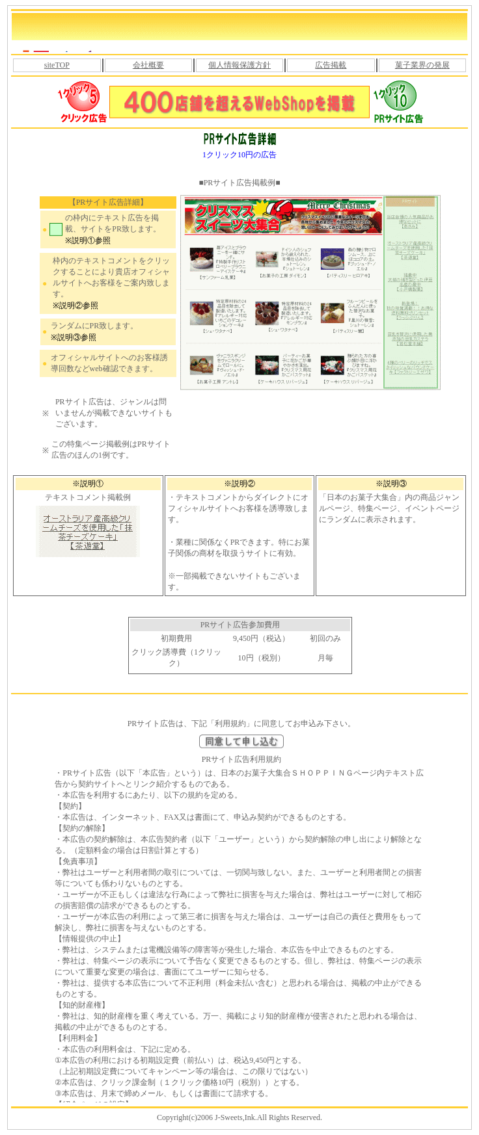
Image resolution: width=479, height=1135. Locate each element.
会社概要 (148, 65)
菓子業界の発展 (422, 65)
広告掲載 (330, 65)
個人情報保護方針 (239, 65)
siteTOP (57, 65)
